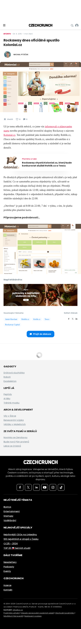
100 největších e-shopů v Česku (21, 539)
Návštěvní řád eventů (13, 616)
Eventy (7, 571)
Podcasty (9, 566)
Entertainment (12, 511)
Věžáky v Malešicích (15, 424)
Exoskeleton (10, 381)
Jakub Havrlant (11, 319)
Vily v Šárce (10, 415)
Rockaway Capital (12, 325)
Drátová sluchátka (14, 372)
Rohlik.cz (25, 319)
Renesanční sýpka (14, 420)
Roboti (7, 377)
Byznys (7, 34)
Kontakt (8, 589)
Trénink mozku (11, 402)
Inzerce (7, 585)
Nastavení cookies (33, 616)
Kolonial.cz (9, 135)
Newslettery (10, 562)
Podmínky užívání (12, 613)
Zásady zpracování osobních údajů (37, 613)
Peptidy (8, 394)
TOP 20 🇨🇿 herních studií (17, 548)
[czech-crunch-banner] (40, 294)
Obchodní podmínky (64, 613)
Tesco (47, 319)
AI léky (7, 398)
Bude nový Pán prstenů (16, 441)
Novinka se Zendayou (15, 437)
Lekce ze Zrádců (12, 445)
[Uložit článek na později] (8, 119)
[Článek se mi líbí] (18, 119)
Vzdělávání (10, 520)
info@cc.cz (18, 610)
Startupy (8, 515)
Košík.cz (36, 319)
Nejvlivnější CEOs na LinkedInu (20, 534)
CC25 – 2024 (11, 543)
